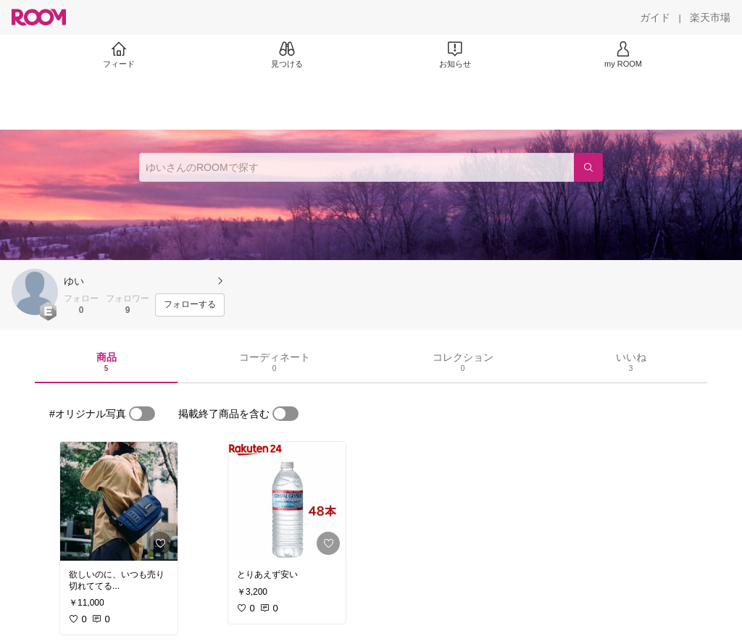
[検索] (588, 167)
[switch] (142, 413)
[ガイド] (655, 17)
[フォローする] (190, 305)
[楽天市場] (710, 17)
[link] (119, 501)
